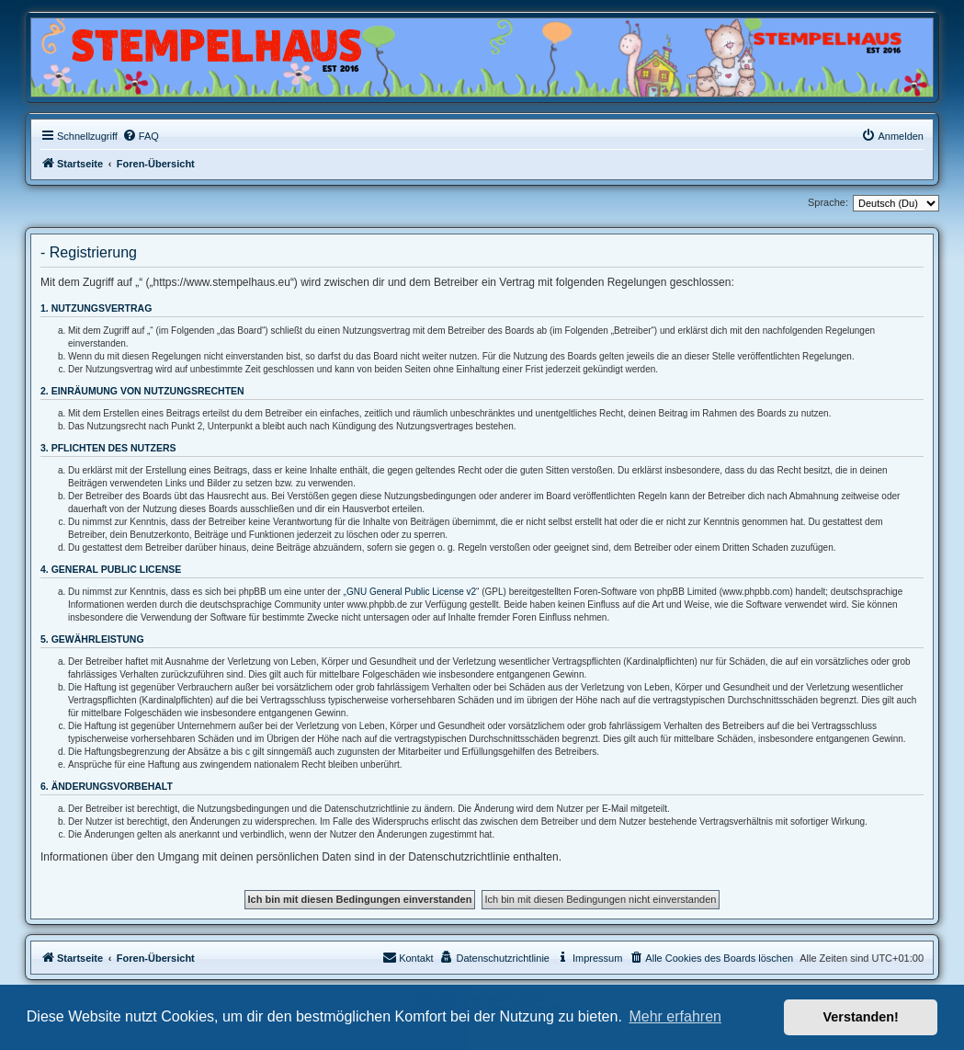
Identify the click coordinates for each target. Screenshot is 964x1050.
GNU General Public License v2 (411, 592)
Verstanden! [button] (861, 1017)
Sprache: (828, 202)
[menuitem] (140, 136)
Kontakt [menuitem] (407, 957)
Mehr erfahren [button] (675, 1016)
